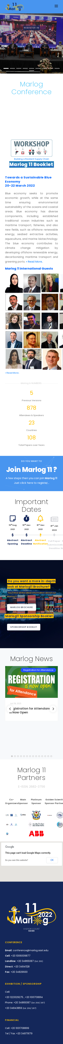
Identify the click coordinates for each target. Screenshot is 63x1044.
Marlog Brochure (21, 607)
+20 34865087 (24, 961)
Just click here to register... (31, 483)
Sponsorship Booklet (23, 627)
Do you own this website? (16, 860)
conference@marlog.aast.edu (26, 950)
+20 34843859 (20, 1008)
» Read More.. (34, 262)
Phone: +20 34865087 (25, 1002)
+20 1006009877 (17, 955)
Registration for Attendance (38, 670)
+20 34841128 (17, 966)
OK (52, 860)
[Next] (53, 709)
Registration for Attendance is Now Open (31, 710)
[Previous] (10, 709)
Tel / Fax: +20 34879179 (18, 1033)
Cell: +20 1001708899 (17, 1028)
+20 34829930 (16, 972)
